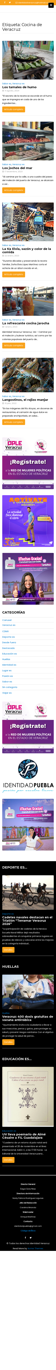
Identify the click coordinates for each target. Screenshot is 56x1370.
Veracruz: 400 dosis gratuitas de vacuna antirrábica (27, 1043)
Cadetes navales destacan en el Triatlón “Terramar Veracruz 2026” (27, 920)
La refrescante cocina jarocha (25, 323)
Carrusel (6, 620)
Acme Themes (35, 1273)
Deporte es (8, 636)
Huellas (6, 659)
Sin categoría (9, 687)
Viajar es (7, 692)
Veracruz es (18, 83)
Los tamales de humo (19, 87)
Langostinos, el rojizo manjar (25, 400)
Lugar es (6, 670)
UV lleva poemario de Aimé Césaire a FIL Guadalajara (24, 1161)
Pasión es (7, 676)
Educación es (9, 653)
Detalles (8, 949)
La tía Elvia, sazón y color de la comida (26, 250)
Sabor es (6, 83)
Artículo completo (13, 109)
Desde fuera (9, 642)
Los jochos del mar (17, 168)
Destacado (8, 648)
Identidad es (9, 664)
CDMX (5, 631)
